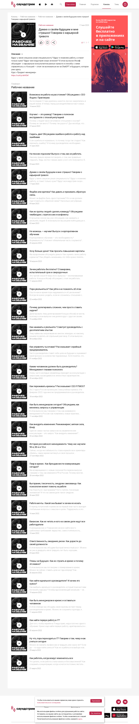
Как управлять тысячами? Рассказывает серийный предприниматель (53, 353)
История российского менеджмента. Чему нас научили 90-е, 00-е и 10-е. (56, 451)
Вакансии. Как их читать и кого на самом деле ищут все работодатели (56, 530)
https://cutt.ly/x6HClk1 (20, 75)
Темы (116, 4)
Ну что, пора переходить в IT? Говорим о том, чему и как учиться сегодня (55, 647)
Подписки (95, 4)
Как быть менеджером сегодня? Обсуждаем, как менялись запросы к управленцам (57, 412)
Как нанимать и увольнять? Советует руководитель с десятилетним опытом (52, 333)
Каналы (106, 4)
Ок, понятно (95, 713)
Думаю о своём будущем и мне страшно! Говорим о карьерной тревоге (53, 175)
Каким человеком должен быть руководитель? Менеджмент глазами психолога (57, 372)
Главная (83, 4)
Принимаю (96, 701)
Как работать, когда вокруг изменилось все (54, 665)
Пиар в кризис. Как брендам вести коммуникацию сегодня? (49, 471)
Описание (17, 54)
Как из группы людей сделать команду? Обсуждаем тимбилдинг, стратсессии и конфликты (52, 216)
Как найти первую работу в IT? (47, 627)
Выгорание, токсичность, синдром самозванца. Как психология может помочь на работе (57, 491)
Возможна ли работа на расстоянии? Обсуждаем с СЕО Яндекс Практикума (57, 96)
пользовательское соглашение (49, 703)
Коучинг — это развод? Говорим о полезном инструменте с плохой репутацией (55, 116)
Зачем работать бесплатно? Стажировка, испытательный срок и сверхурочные (53, 274)
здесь (80, 719)
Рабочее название (27, 17)
